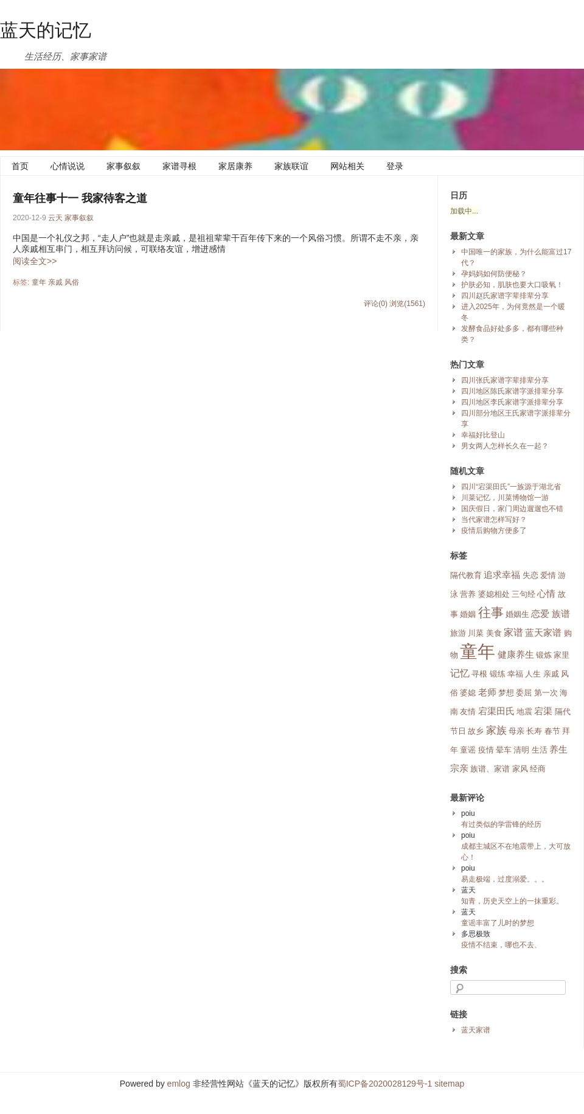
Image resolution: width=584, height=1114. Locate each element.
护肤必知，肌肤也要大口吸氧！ (512, 284)
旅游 (458, 633)
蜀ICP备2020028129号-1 (385, 1083)
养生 (558, 749)
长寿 (534, 731)
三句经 (523, 594)
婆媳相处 (494, 594)
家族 (496, 730)
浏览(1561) (407, 303)
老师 (487, 692)
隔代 (563, 711)
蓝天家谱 (543, 633)
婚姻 (468, 614)
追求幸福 (502, 575)
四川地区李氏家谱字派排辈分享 (512, 402)
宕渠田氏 (496, 711)
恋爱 (540, 614)
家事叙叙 (123, 166)
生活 (540, 749)
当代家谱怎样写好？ (494, 519)
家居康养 (235, 166)
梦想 (506, 692)
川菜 (476, 633)
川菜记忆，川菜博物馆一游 (505, 497)
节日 (458, 731)
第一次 (546, 692)
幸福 (515, 673)
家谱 (513, 632)
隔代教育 (466, 575)
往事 (491, 612)
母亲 (516, 731)
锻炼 (544, 655)
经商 (538, 768)
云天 (55, 218)
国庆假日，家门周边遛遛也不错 (512, 508)
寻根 (479, 673)
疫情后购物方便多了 (494, 530)
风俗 (71, 282)
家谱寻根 (179, 166)
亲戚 (55, 282)
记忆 (460, 673)
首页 (20, 166)
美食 (494, 633)
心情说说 (67, 166)
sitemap (449, 1083)
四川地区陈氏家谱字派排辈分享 (512, 391)
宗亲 (459, 768)
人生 (533, 673)
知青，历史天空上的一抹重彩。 (512, 901)
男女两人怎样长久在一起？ (505, 446)
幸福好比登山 (483, 435)
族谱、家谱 (490, 768)
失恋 (530, 575)
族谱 (561, 614)
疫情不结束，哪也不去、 (501, 945)
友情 (468, 711)
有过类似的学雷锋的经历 (501, 824)
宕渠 (543, 711)
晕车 (504, 749)
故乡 (476, 731)
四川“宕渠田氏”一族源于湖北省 (511, 486)
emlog (178, 1083)
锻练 (498, 673)
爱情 (548, 575)
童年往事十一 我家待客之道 (80, 198)
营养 (468, 594)
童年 (39, 282)
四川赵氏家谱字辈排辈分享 (505, 295)
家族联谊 (291, 166)
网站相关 (347, 166)
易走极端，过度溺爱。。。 (505, 879)
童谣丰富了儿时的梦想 (497, 923)
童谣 (468, 749)
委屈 (524, 692)
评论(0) (376, 303)
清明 (521, 749)
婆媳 (468, 692)
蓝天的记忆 (45, 30)
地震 (524, 711)
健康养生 (516, 655)
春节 (552, 731)
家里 (561, 655)
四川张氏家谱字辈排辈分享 (505, 380)
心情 (546, 594)
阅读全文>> (35, 261)
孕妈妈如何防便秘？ (494, 274)
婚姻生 (517, 614)
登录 (394, 166)
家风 (520, 768)
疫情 (486, 749)
